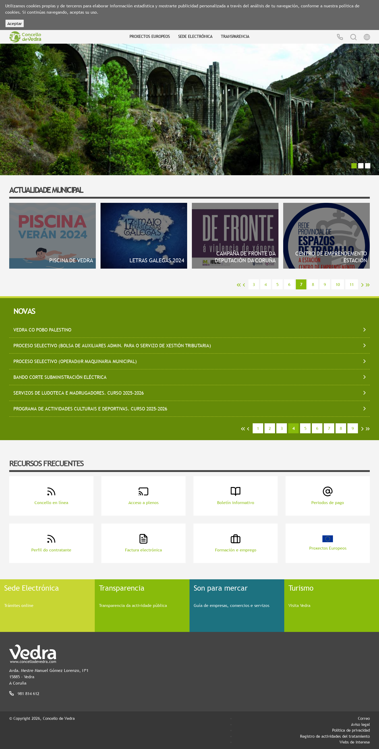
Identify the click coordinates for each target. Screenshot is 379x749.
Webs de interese (355, 742)
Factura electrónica (143, 543)
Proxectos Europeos (149, 36)
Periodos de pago (327, 495)
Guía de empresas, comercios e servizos (231, 605)
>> (368, 285)
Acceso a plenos (143, 495)
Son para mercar (221, 587)
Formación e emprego (235, 543)
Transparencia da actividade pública (133, 605)
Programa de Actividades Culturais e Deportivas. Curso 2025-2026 (90, 409)
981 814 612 (28, 693)
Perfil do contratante (51, 543)
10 (338, 284)
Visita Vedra (299, 605)
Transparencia (235, 36)
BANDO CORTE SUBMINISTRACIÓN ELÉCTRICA (60, 377)
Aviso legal (360, 724)
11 (352, 284)
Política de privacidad (351, 730)
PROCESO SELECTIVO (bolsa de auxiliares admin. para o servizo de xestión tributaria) (112, 346)
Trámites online (18, 605)
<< (239, 285)
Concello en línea (51, 495)
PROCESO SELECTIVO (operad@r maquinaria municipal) (75, 361)
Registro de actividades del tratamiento (335, 736)
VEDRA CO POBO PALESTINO (42, 330)
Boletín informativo (235, 495)
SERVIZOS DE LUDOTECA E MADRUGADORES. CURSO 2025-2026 (78, 393)
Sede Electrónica (195, 36)
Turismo (300, 587)
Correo (364, 718)
